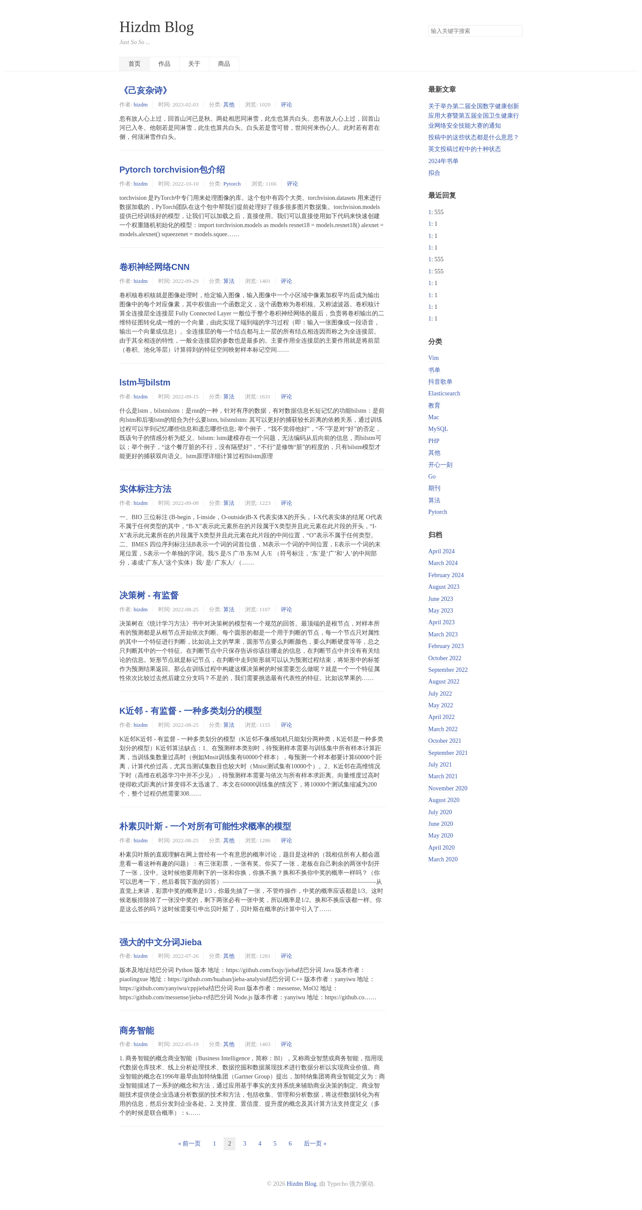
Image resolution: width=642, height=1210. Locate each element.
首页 (134, 64)
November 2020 (448, 788)
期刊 (434, 488)
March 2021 (443, 776)
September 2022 (448, 670)
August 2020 (443, 800)
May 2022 (440, 705)
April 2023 (441, 622)
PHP (434, 441)
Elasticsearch (444, 393)
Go (432, 476)
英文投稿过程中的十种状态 (464, 149)
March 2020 (443, 859)
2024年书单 (443, 161)
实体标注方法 (145, 489)
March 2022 (443, 729)
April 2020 (441, 847)
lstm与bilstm (144, 382)
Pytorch (232, 183)
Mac (433, 417)
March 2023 (443, 634)
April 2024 (441, 551)
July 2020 (440, 812)
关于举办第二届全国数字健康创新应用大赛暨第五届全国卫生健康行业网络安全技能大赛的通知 (473, 116)
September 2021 (448, 753)
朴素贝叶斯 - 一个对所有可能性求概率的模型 (205, 826)
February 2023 (446, 646)
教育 (434, 405)
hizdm (141, 104)
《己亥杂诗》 (145, 90)
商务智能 (136, 1030)
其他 (228, 104)
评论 (286, 104)
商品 (224, 64)
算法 (228, 281)
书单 (434, 370)
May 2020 (440, 835)
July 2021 (440, 764)
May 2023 (440, 610)
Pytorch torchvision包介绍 (172, 169)
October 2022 (445, 658)
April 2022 (441, 717)
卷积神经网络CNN (154, 267)
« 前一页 (189, 1143)
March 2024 (443, 563)
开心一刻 (440, 465)
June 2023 (440, 599)
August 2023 (443, 587)
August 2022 (443, 681)
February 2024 (446, 575)
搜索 (515, 31)
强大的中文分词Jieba (160, 942)
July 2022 (440, 693)
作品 (164, 64)
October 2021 (445, 741)
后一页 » (315, 1143)
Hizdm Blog (156, 27)
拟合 (434, 173)
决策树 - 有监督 (149, 595)
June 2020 (440, 824)
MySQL (438, 429)
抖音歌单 (440, 382)
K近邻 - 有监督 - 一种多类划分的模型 (190, 711)
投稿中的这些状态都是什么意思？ (473, 137)
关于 (194, 64)
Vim (433, 358)
